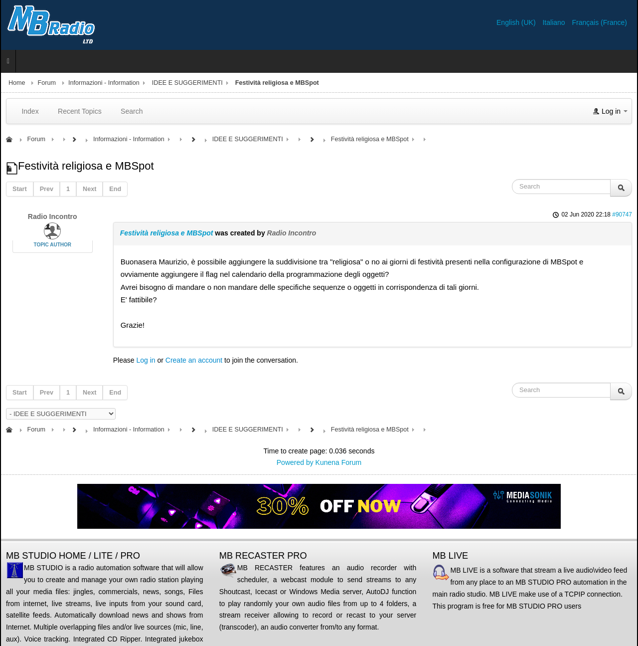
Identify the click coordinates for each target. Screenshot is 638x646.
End (115, 189)
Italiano (554, 22)
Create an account (193, 360)
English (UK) (516, 22)
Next (89, 189)
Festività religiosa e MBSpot (166, 233)
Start (19, 189)
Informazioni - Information (104, 82)
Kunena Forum (339, 462)
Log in (145, 360)
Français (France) (599, 22)
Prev (46, 189)
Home (16, 82)
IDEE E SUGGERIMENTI (187, 82)
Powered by (295, 462)
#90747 (622, 214)
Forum (47, 82)
